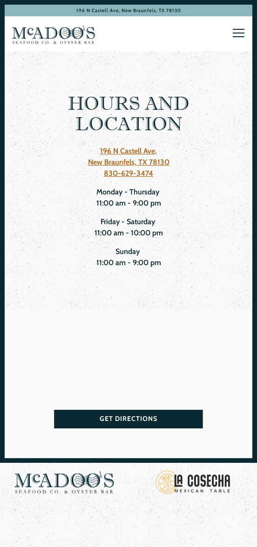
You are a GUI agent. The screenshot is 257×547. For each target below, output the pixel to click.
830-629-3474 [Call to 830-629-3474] (128, 173)
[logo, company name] (64, 485)
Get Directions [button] (128, 420)
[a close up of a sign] (192, 485)
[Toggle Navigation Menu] (238, 33)
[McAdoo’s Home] (53, 34)
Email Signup (128, 537)
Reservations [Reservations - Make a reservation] (128, 517)
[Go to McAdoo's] (128, 10)
